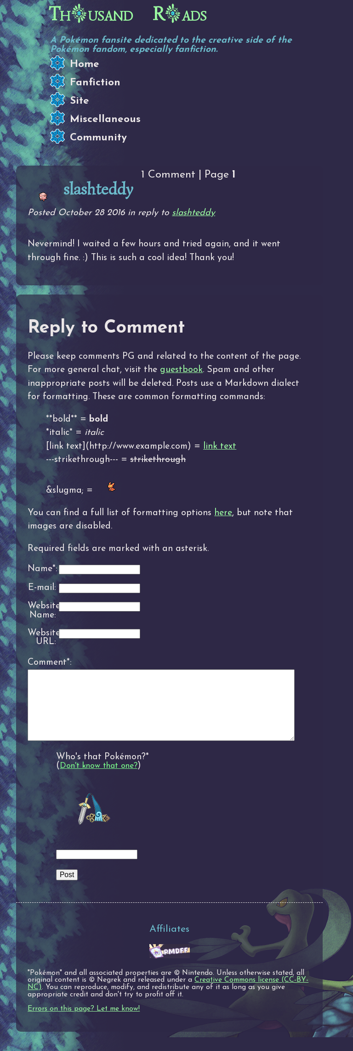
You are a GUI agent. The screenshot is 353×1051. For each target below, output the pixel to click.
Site (79, 101)
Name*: (42, 569)
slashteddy (193, 212)
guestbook (181, 369)
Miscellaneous (105, 119)
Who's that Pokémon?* (102, 770)
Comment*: (42, 662)
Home (84, 64)
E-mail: (42, 588)
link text (219, 446)
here (223, 512)
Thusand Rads (128, 14)
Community (98, 138)
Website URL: (42, 638)
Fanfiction (95, 83)
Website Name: (42, 611)
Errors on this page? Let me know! (84, 1022)
